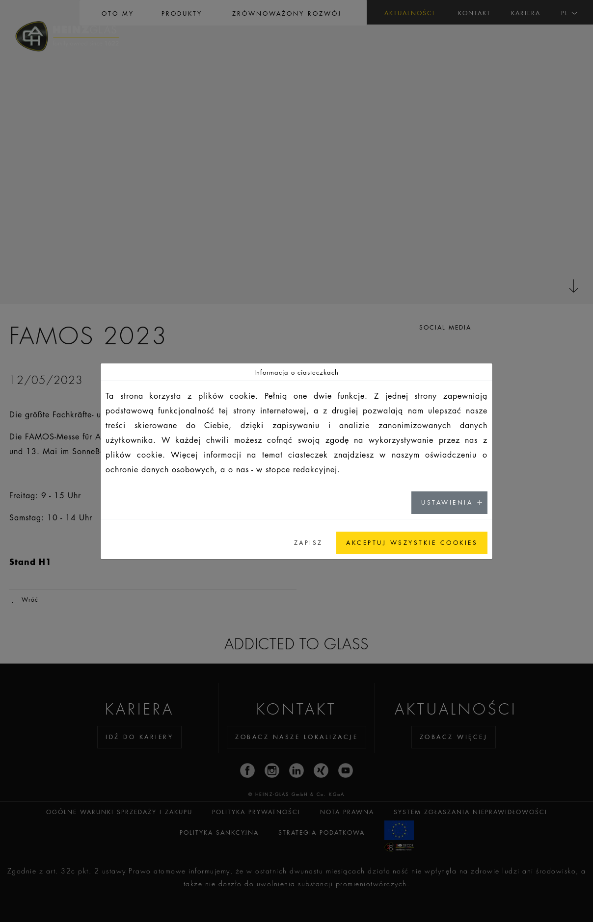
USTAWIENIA (447, 502)
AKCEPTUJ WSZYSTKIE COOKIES (412, 542)
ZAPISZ (308, 542)
